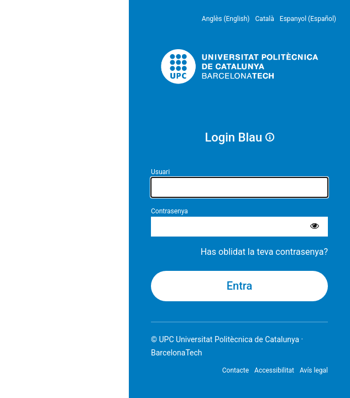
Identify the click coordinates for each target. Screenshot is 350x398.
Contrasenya (169, 211)
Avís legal (314, 370)
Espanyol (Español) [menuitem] (308, 19)
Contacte (235, 370)
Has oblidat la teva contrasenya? (264, 252)
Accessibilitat (274, 370)
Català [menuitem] (264, 19)
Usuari (160, 172)
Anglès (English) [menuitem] (226, 19)
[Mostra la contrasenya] (314, 227)
